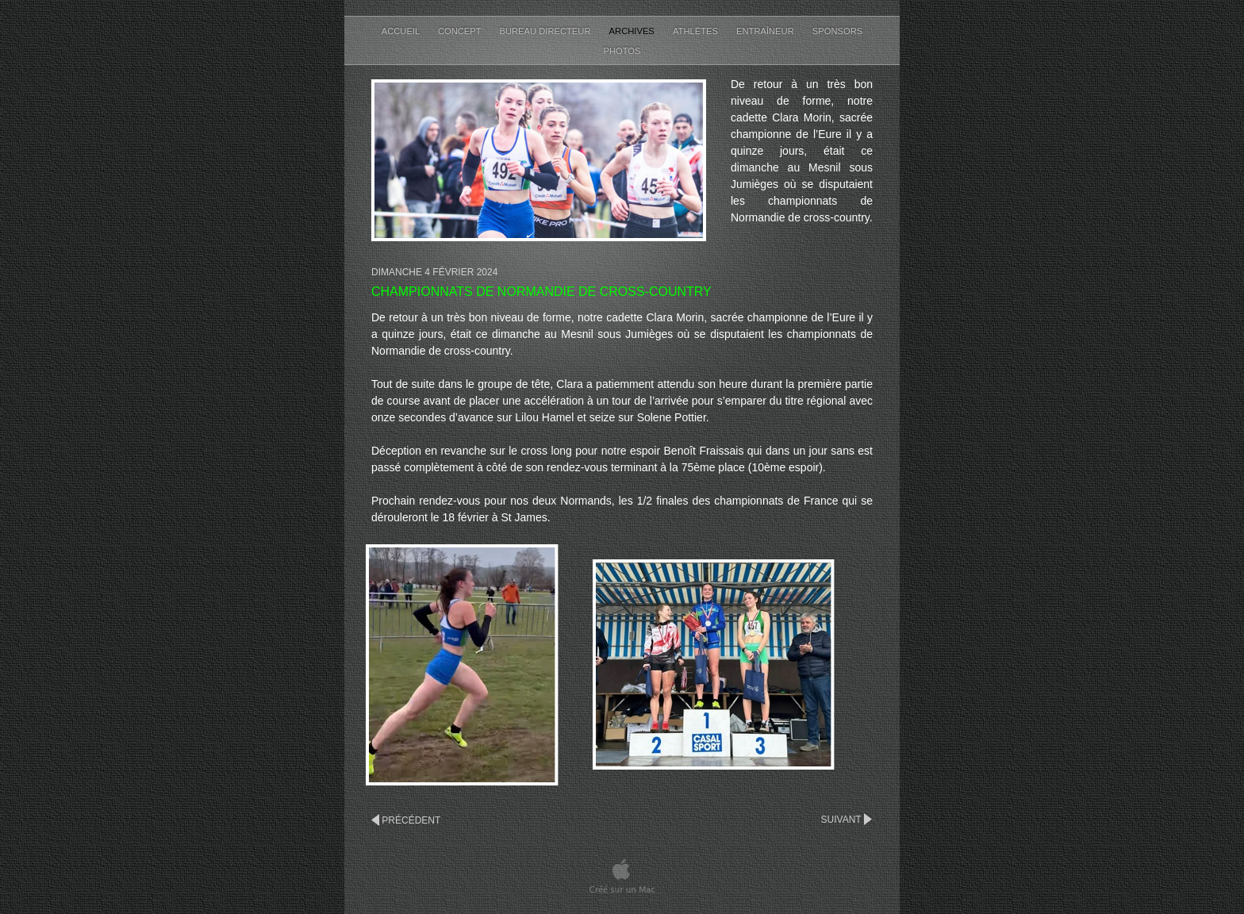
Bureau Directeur (546, 31)
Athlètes (696, 31)
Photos (621, 51)
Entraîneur (766, 31)
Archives (633, 31)
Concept (461, 31)
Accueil (402, 31)
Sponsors (837, 31)
